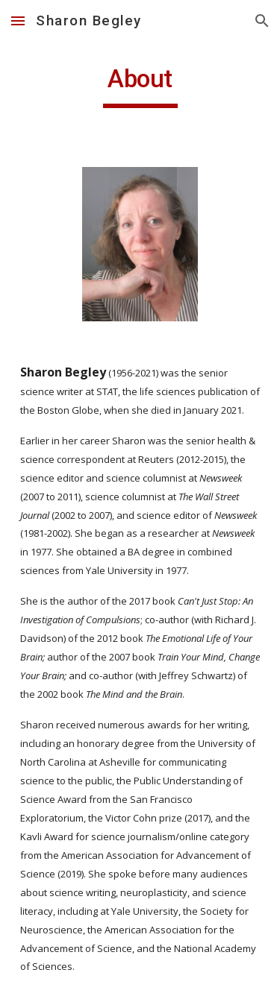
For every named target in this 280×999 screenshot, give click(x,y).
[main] (140, 85)
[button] (18, 20)
